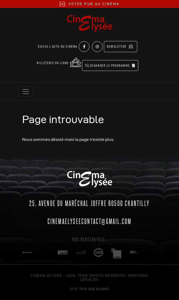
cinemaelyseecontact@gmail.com (90, 221)
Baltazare (99, 289)
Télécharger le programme (110, 65)
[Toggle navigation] (25, 91)
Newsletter (120, 46)
